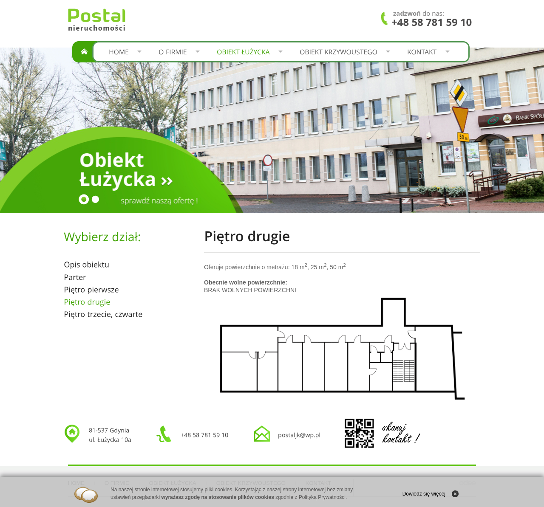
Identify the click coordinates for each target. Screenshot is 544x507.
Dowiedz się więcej (423, 494)
